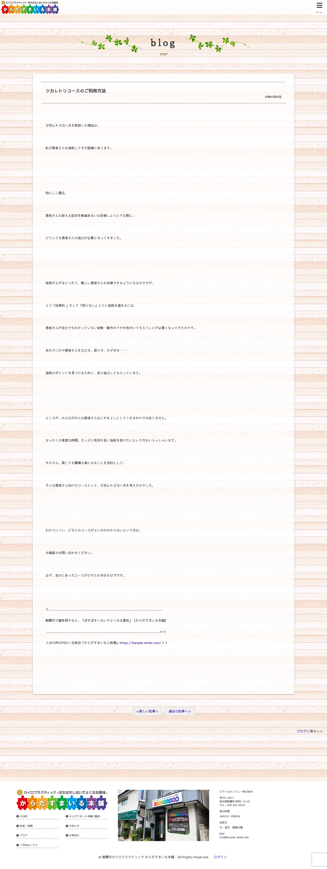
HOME (24, 816)
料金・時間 (26, 826)
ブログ (302, 731)
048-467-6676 (236, 805)
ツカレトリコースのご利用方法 (76, 91)
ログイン (220, 857)
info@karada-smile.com (234, 837)
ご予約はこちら (29, 845)
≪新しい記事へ (147, 711)
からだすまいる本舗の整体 (84, 816)
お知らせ (74, 826)
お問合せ (74, 835)
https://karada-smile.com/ (140, 642)
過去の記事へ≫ (180, 711)
